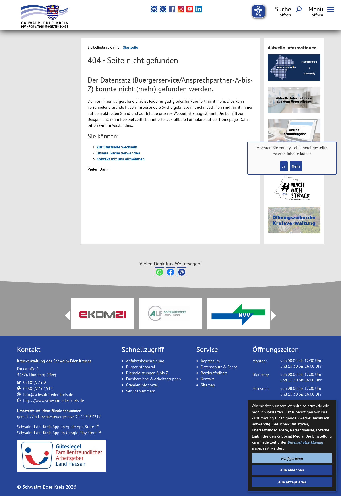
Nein (296, 166)
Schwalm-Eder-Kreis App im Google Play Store (59, 432)
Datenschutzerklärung (305, 442)
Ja (283, 166)
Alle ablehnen (292, 470)
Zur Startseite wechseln (117, 147)
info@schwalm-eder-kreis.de (48, 394)
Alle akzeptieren (292, 482)
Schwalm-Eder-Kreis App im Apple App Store (58, 426)
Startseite (130, 47)
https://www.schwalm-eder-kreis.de (53, 400)
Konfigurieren (292, 458)
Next (276, 315)
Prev (65, 315)
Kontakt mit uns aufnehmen (121, 159)
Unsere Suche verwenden (118, 153)
